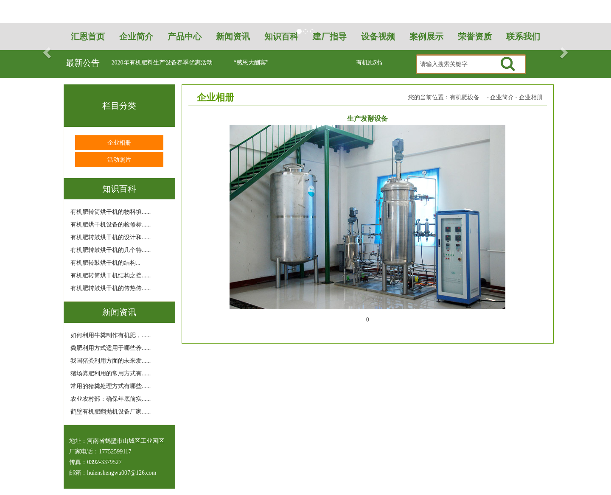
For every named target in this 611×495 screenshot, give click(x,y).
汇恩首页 (88, 36)
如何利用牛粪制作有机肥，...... (110, 335)
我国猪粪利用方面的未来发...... (110, 361)
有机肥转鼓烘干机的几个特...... (110, 250)
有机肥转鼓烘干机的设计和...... (110, 237)
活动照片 (119, 160)
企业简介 (502, 97)
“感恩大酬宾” (251, 62)
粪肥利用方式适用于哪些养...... (110, 348)
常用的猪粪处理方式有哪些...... (110, 386)
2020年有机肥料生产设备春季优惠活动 (162, 62)
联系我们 (523, 36)
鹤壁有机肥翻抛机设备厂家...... (110, 411)
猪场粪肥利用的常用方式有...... (110, 373)
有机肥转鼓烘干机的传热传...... (110, 288)
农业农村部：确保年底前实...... (110, 399)
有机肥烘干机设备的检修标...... (110, 224)
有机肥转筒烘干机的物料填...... (110, 212)
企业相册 (119, 143)
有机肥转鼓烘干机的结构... (105, 263)
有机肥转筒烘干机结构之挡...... (110, 275)
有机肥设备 (464, 97)
